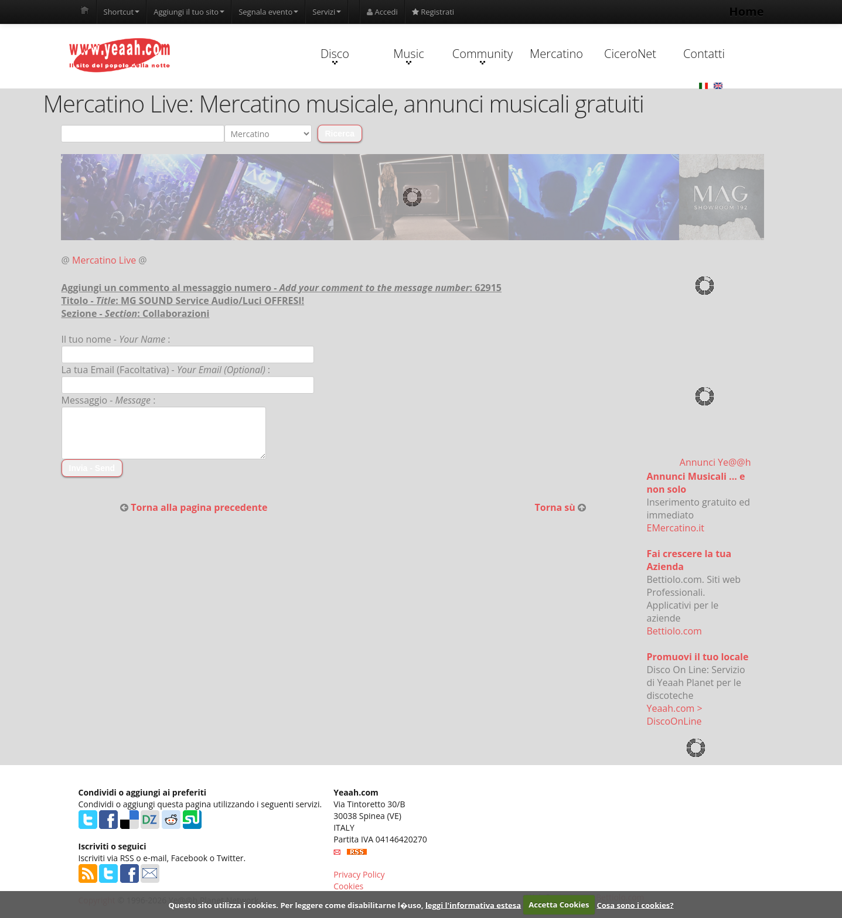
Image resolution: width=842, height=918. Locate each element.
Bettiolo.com (674, 630)
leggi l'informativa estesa (473, 904)
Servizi (326, 11)
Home (746, 11)
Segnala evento (268, 11)
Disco (335, 55)
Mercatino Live (104, 260)
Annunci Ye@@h (715, 462)
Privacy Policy (358, 874)
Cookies (348, 886)
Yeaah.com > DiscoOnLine (675, 715)
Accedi (382, 11)
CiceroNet (630, 54)
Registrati (433, 11)
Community (482, 55)
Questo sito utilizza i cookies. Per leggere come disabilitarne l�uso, (295, 904)
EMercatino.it (675, 527)
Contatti (704, 54)
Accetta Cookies (559, 904)
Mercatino (556, 54)
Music (408, 55)
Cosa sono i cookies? (635, 904)
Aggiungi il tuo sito (189, 11)
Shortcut (122, 11)
